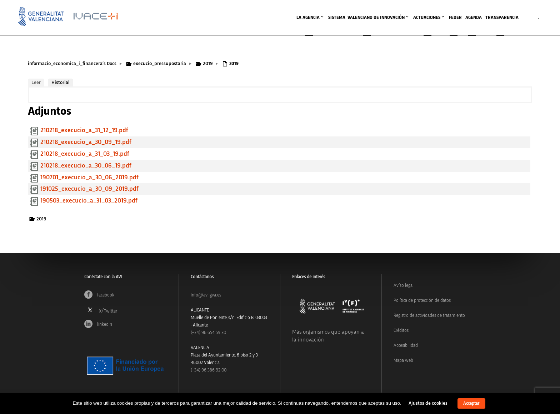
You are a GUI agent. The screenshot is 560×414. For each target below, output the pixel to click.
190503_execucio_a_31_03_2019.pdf (89, 201)
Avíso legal (404, 285)
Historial (60, 82)
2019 (207, 63)
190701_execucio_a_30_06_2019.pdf (89, 177)
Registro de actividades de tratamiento (429, 315)
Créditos (401, 330)
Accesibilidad (406, 345)
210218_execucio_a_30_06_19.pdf (85, 166)
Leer (36, 82)
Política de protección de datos (422, 300)
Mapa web (403, 360)
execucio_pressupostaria (159, 63)
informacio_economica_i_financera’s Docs (72, 63)
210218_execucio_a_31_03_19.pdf (84, 154)
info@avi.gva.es (206, 295)
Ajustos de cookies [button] (428, 403)
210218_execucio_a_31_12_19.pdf (84, 130)
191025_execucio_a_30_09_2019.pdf (89, 189)
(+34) (208, 332)
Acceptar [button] (471, 403)
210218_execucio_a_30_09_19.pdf (85, 142)
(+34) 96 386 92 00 (208, 370)
